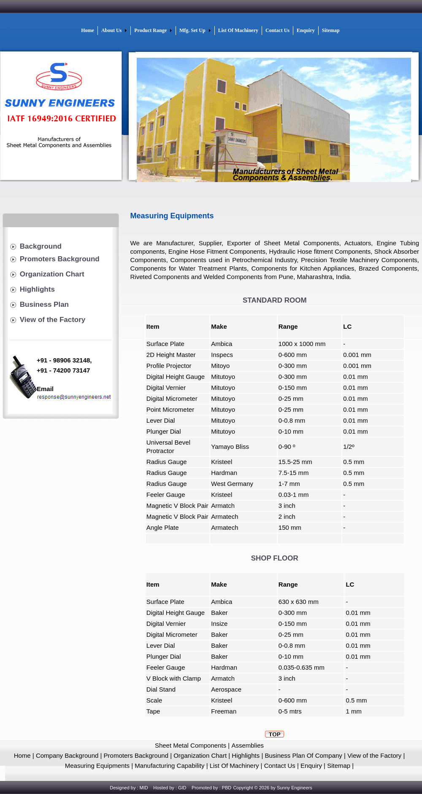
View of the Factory (53, 320)
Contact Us (279, 765)
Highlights (37, 289)
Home (22, 755)
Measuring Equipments (97, 765)
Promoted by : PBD (211, 787)
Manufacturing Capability (170, 765)
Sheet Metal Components (190, 745)
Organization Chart (52, 274)
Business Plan (44, 304)
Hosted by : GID (169, 787)
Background (41, 246)
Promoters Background (60, 259)
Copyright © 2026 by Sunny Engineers (272, 787)
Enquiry (311, 765)
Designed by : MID (129, 787)
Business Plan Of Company (304, 755)
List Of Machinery (233, 765)
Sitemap (338, 765)
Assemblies (247, 745)
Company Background (67, 755)
